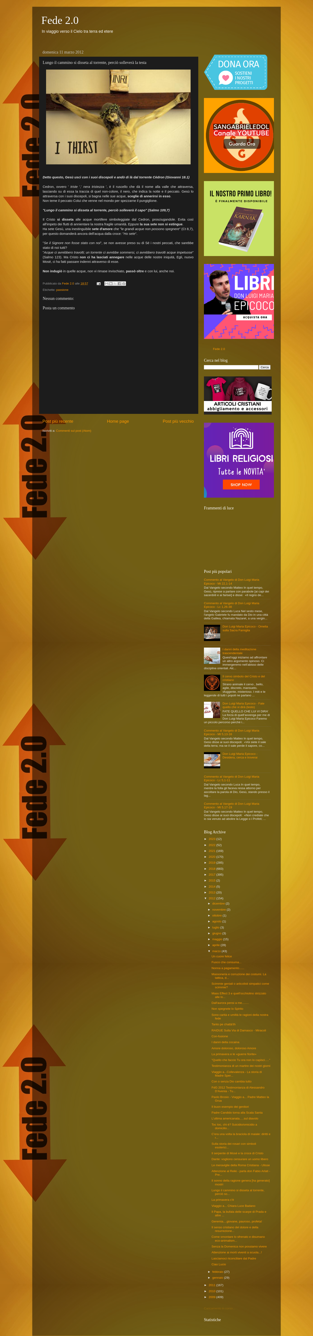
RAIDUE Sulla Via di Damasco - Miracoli (239, 1030)
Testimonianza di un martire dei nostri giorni (241, 1066)
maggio (217, 939)
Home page (118, 421)
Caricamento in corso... (219, 1308)
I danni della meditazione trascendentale (239, 651)
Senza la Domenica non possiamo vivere (239, 1246)
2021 (212, 851)
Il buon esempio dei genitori (230, 1106)
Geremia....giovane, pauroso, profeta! (237, 1221)
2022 (212, 845)
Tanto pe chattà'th (224, 1024)
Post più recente (57, 421)
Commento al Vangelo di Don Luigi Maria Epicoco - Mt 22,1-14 (231, 581)
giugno (217, 933)
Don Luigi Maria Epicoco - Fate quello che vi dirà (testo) (243, 705)
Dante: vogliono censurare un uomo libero (240, 1159)
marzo (217, 951)
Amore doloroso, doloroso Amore (234, 1048)
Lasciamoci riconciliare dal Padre (234, 1258)
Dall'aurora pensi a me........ (230, 1003)
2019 (212, 862)
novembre (219, 909)
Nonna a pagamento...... (228, 968)
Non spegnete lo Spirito (227, 1008)
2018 (212, 868)
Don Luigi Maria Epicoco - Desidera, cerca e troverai (239, 755)
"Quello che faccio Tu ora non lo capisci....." (241, 1060)
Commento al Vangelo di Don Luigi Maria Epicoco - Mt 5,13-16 (231, 732)
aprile (216, 945)
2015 (212, 880)
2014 (212, 886)
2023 (212, 839)
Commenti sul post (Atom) (73, 430)
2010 (212, 1291)
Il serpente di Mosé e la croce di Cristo (238, 1153)
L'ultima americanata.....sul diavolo (235, 1118)
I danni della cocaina (225, 1042)
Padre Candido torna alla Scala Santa (237, 1112)
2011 (212, 1285)
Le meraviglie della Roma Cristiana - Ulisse (241, 1165)
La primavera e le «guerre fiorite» (234, 1054)
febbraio (218, 1271)
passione (62, 289)
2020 (212, 856)
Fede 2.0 (60, 20)
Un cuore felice (222, 956)
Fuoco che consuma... (227, 962)
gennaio (218, 1277)
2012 (212, 898)
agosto (217, 921)
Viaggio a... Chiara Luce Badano (233, 1206)
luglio (216, 927)
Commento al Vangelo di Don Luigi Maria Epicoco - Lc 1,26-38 (231, 605)
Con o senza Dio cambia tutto (232, 1081)
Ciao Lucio (219, 1264)
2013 (212, 892)
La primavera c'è (223, 1199)
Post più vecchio (178, 421)
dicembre (219, 903)
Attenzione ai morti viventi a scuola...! (237, 1252)
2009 (212, 1297)
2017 (212, 874)
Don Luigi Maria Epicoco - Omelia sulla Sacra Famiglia (245, 628)
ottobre (217, 915)
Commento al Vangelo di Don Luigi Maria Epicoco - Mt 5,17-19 (231, 805)
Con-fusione (220, 1036)
